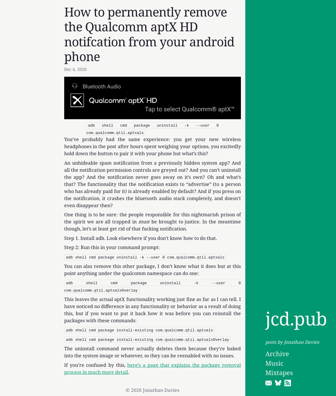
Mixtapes (279, 372)
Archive (277, 353)
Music (274, 363)
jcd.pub (296, 318)
